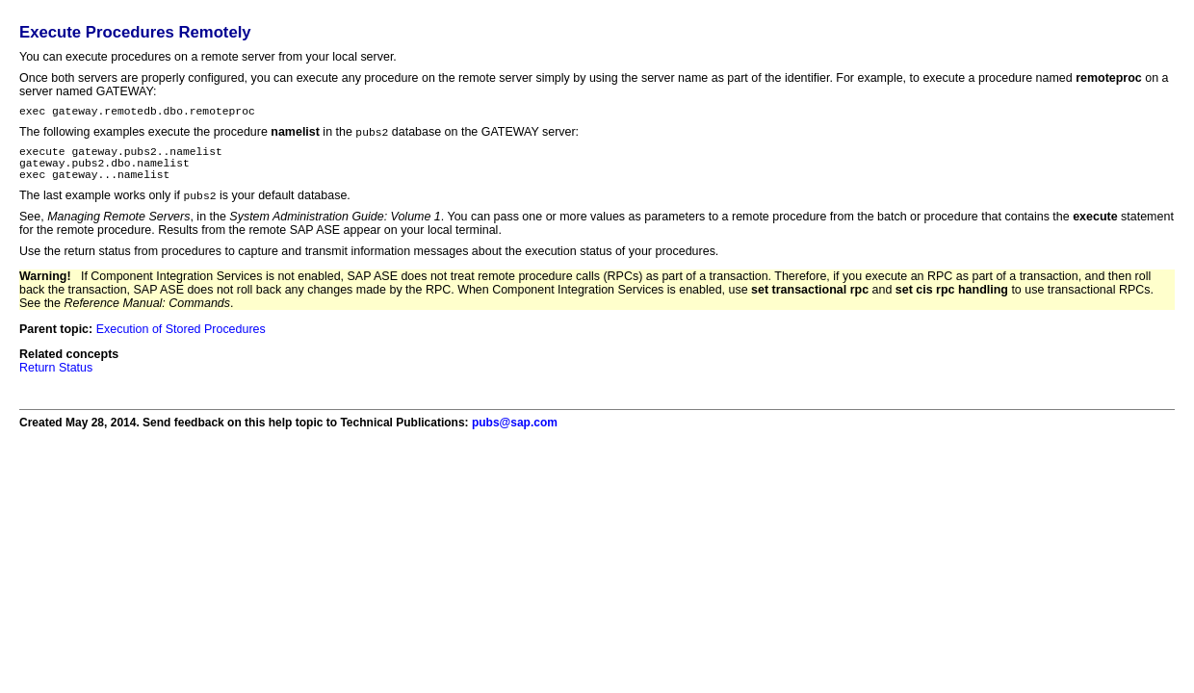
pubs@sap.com (515, 436)
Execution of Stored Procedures (181, 342)
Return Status (55, 381)
